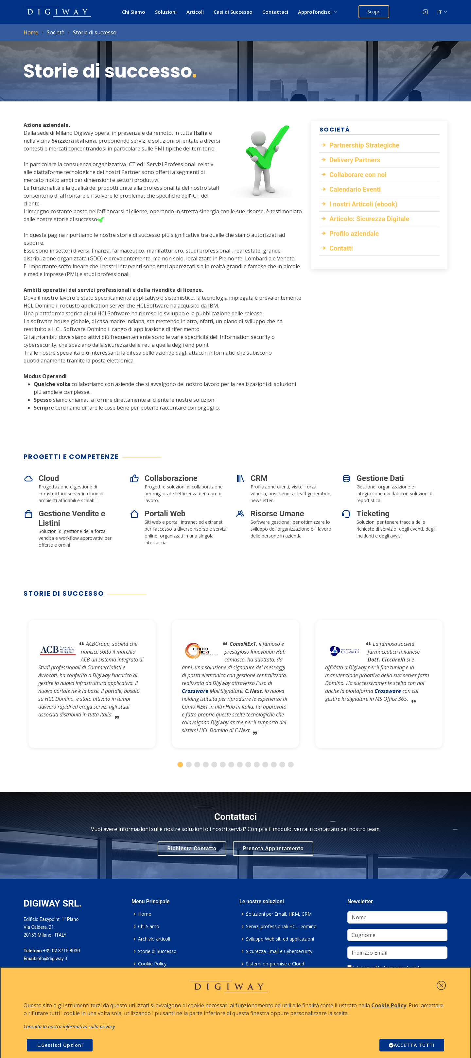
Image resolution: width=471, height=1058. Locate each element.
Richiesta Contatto (192, 848)
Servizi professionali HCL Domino (281, 926)
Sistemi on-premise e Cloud (275, 963)
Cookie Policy (152, 963)
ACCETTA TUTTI (412, 1045)
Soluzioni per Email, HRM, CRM (279, 914)
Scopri (373, 12)
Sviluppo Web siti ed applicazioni (280, 939)
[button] (180, 764)
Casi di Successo (233, 12)
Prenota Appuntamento (273, 848)
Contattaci (275, 12)
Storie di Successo (157, 951)
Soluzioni (166, 12)
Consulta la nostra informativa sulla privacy (69, 1026)
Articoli (195, 12)
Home (31, 32)
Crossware (195, 691)
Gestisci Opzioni (59, 1045)
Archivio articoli (154, 939)
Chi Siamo (133, 12)
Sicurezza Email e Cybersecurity (279, 951)
